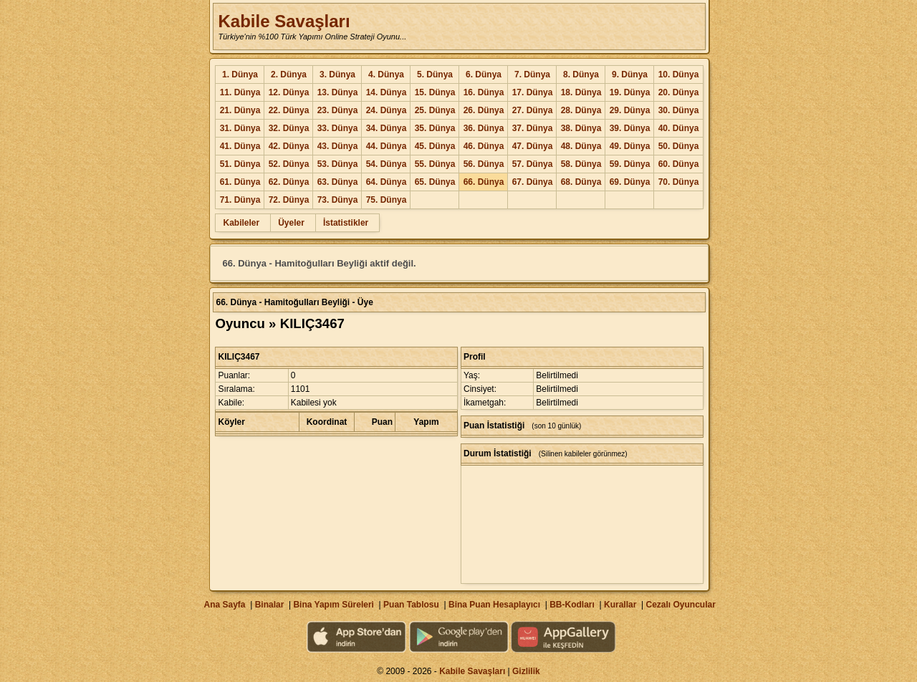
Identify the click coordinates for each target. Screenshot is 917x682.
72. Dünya (289, 200)
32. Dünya (289, 128)
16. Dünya (484, 92)
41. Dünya (240, 146)
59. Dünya (630, 164)
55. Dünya (435, 164)
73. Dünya (337, 200)
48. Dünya (581, 146)
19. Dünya (630, 92)
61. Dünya (240, 182)
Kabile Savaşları (284, 21)
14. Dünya (386, 92)
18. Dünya (581, 92)
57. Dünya (532, 164)
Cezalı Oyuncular (680, 605)
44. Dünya (386, 146)
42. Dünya (289, 146)
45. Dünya (435, 146)
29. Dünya (630, 110)
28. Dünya (581, 110)
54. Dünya (386, 164)
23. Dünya (337, 110)
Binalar (269, 605)
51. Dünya (240, 164)
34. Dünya (386, 128)
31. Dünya (240, 128)
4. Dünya (386, 74)
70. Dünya (678, 182)
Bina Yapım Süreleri (333, 605)
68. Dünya (581, 182)
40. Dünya (678, 128)
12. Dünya (289, 92)
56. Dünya (484, 164)
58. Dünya (581, 164)
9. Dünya (630, 74)
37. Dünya (532, 128)
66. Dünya (484, 182)
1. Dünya (240, 74)
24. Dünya (386, 110)
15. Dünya (435, 92)
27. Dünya (532, 110)
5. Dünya (435, 74)
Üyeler (291, 223)
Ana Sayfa (224, 605)
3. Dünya (337, 74)
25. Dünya (435, 110)
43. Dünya (337, 146)
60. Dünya (678, 164)
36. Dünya (484, 128)
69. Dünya (630, 182)
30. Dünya (678, 110)
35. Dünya (435, 128)
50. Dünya (678, 146)
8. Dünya (581, 74)
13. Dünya (337, 92)
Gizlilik (526, 671)
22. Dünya (289, 110)
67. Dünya (532, 182)
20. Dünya (678, 92)
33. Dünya (337, 128)
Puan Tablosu (411, 605)
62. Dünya (289, 182)
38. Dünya (581, 128)
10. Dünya (678, 74)
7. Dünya (532, 74)
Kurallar (620, 605)
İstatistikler (345, 223)
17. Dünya (532, 92)
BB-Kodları (572, 605)
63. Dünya (337, 182)
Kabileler (241, 223)
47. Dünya (532, 146)
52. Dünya (289, 164)
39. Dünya (630, 128)
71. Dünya (240, 200)
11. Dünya (240, 92)
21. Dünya (240, 110)
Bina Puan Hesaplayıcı (494, 605)
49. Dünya (630, 146)
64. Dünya (386, 182)
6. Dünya (483, 74)
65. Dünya (435, 182)
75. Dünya (386, 200)
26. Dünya (484, 110)
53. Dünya (337, 164)
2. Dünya (289, 74)
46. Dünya (484, 146)
